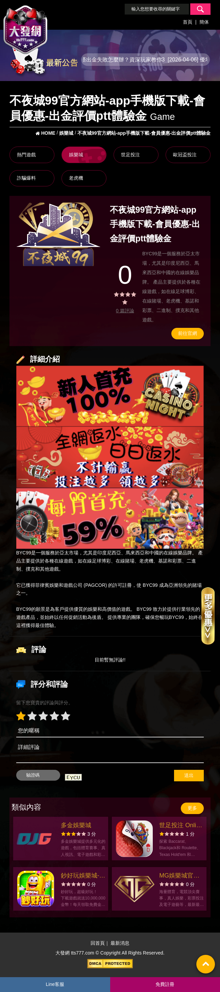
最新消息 (120, 943)
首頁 (187, 22)
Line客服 (55, 984)
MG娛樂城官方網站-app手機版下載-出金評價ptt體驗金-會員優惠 (181, 876)
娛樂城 (76, 154)
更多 (192, 808)
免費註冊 (164, 984)
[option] (58, 234)
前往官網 (187, 333)
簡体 (204, 22)
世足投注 (130, 154)
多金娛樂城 (76, 825)
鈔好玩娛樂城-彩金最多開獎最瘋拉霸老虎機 (83, 876)
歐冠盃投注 (185, 154)
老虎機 (76, 178)
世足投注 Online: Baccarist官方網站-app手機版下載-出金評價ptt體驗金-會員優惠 (181, 826)
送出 (189, 775)
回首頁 (98, 943)
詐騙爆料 (26, 178)
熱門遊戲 (26, 154)
